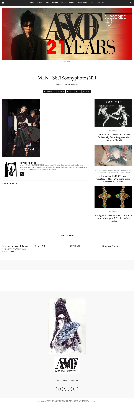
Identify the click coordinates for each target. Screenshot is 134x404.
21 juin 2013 (40, 246)
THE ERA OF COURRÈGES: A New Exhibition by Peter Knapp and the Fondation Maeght (113, 137)
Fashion (40, 3)
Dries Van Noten (110, 246)
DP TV (63, 3)
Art (47, 3)
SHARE (61, 91)
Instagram (101, 172)
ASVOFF (71, 3)
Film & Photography (122, 170)
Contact (100, 3)
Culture (55, 3)
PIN (78, 91)
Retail (121, 172)
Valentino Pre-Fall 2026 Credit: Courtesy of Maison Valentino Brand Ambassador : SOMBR (113, 178)
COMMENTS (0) (49, 91)
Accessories (100, 170)
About (92, 3)
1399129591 (74, 246)
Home (32, 3)
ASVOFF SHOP (82, 3)
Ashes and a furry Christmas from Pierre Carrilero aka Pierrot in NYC (15, 248)
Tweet (127, 172)
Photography (112, 172)
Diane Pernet (73, 84)
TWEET (70, 91)
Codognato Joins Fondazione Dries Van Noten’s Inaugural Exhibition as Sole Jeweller (113, 218)
